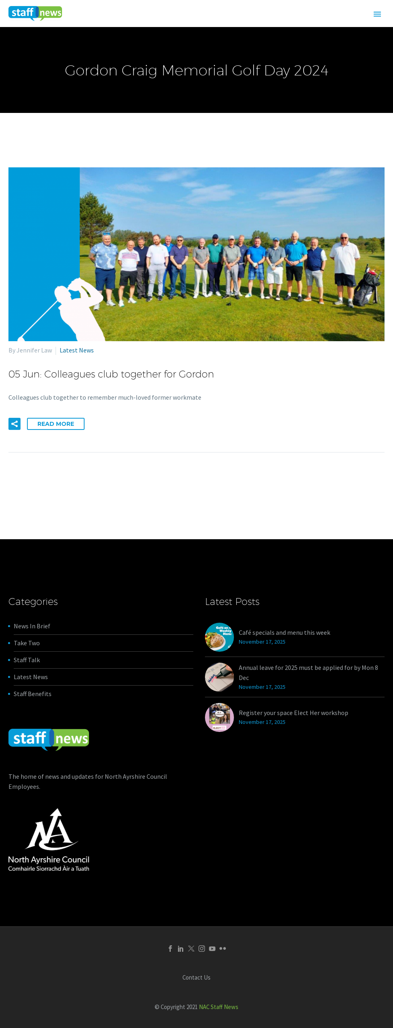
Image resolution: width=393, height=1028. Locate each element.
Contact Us (196, 978)
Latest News (77, 350)
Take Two (27, 643)
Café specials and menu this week (284, 632)
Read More (55, 423)
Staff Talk (27, 660)
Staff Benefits (33, 694)
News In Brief (32, 626)
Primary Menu (377, 14)
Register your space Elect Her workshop (293, 713)
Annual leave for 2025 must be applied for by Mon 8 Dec (308, 672)
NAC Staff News (218, 1007)
